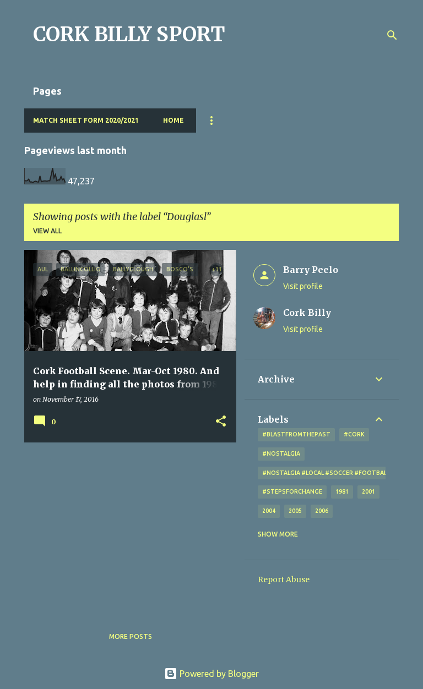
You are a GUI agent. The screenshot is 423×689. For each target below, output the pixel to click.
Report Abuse (284, 579)
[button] (220, 421)
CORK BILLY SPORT (129, 34)
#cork (354, 434)
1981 (342, 491)
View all (47, 230)
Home (173, 120)
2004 (268, 510)
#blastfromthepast (296, 434)
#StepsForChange (292, 491)
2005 (295, 510)
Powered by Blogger (211, 674)
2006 (321, 510)
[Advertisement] (126, 528)
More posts (130, 636)
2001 (368, 491)
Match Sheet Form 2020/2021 (86, 120)
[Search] (392, 35)
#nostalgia (281, 453)
